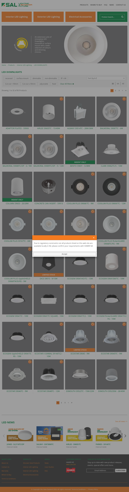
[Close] (94, 237)
